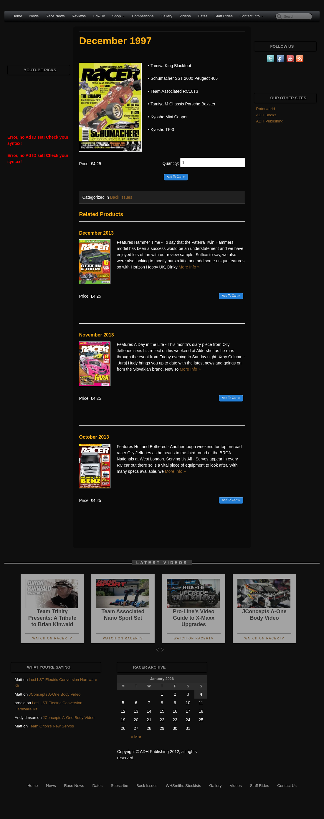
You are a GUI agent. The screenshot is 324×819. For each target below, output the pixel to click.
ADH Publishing (269, 121)
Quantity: (204, 162)
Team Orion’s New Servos (51, 726)
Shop (118, 16)
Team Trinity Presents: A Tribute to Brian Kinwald (52, 618)
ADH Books (266, 115)
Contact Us (287, 785)
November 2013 (96, 334)
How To (99, 16)
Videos (185, 16)
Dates (202, 16)
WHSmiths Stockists (183, 785)
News (34, 16)
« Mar (136, 737)
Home (17, 16)
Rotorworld (265, 109)
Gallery (166, 16)
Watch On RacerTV (52, 638)
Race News (55, 16)
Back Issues (121, 197)
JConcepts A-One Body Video (55, 694)
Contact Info (252, 16)
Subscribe (119, 785)
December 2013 (96, 233)
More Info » (189, 267)
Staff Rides (223, 16)
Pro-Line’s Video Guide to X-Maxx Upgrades (193, 618)
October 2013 (94, 437)
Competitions (143, 16)
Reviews (79, 16)
